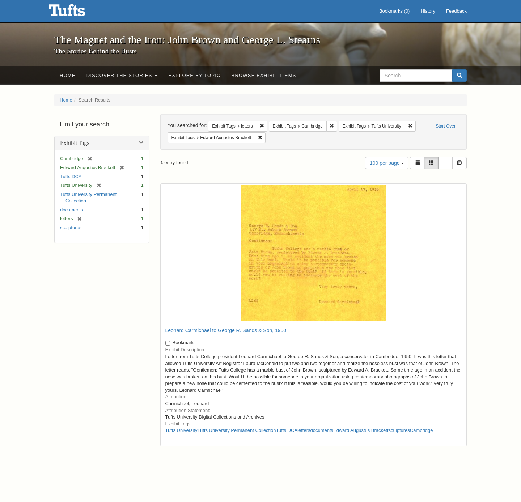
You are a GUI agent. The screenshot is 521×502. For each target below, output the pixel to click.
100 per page (387, 163)
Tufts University (181, 430)
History (427, 11)
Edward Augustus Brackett (360, 430)
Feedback (456, 11)
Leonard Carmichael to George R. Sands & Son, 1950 (226, 330)
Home (68, 75)
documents (71, 210)
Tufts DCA (70, 176)
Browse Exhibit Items (264, 75)
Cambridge (421, 430)
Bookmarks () (394, 11)
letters (303, 430)
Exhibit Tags (74, 143)
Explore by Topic (194, 75)
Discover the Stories (122, 75)
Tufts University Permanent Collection (237, 430)
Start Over (446, 126)
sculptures (70, 227)
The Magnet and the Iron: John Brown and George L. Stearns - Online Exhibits (76, 13)
